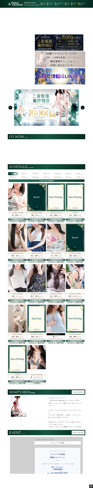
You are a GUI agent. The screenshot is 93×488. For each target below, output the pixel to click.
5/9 (13, 173)
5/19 (46, 177)
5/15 (80, 173)
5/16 (13, 177)
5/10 (24, 173)
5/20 (57, 177)
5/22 (80, 177)
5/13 (57, 173)
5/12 (46, 173)
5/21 (69, 177)
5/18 (35, 177)
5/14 (68, 173)
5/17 (24, 177)
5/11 (35, 173)
